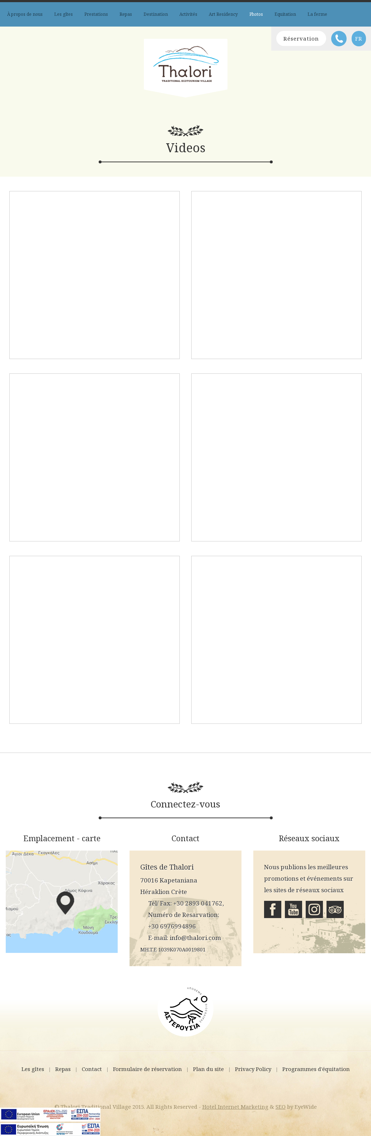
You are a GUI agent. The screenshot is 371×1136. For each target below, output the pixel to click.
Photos (256, 14)
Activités (188, 14)
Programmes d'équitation (316, 1068)
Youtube (293, 909)
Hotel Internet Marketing (235, 1106)
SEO (281, 1106)
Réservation (301, 38)
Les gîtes (63, 14)
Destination (156, 14)
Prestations (96, 14)
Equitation (285, 14)
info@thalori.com (195, 938)
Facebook (272, 909)
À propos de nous (25, 14)
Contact (92, 1068)
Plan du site (208, 1068)
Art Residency (223, 14)
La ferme (317, 14)
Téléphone (339, 38)
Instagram (314, 909)
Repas (125, 14)
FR (358, 38)
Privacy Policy (253, 1068)
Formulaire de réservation (147, 1068)
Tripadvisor (335, 909)
